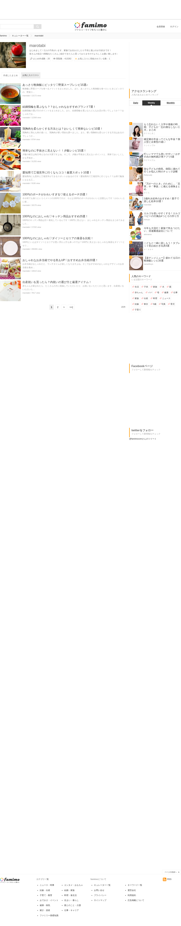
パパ (150, 292)
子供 (146, 287)
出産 (146, 298)
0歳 (154, 304)
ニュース (166, 298)
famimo (3, 36)
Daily (135, 103)
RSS (167, 879)
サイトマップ (100, 900)
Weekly (151, 103)
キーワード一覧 (135, 885)
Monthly (171, 103)
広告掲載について (136, 900)
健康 (166, 292)
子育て (138, 310)
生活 (137, 287)
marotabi (26, 96)
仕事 (175, 292)
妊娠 (137, 304)
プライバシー (100, 895)
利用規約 (132, 895)
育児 (172, 304)
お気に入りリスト (30, 75)
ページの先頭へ (171, 872)
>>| (71, 307)
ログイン (174, 26)
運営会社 (132, 890)
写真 (163, 304)
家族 (155, 287)
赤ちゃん (139, 292)
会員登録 (161, 26)
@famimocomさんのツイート (142, 439)
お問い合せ (99, 890)
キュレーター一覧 (20, 36)
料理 (155, 298)
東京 (146, 304)
